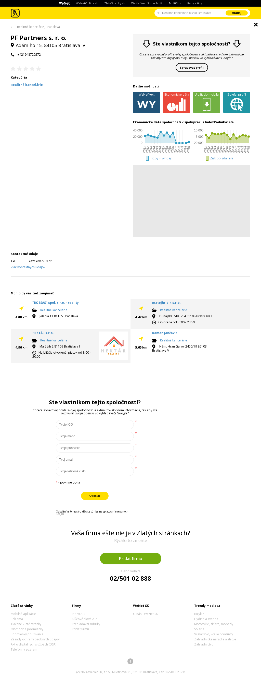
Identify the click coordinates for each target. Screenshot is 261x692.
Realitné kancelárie (53, 310)
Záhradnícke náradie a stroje (215, 639)
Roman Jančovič (164, 333)
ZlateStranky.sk (114, 3)
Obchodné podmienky (27, 629)
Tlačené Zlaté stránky (26, 624)
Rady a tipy (194, 3)
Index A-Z (79, 614)
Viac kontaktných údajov (28, 267)
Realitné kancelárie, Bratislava (38, 27)
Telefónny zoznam (24, 649)
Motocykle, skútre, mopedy (213, 624)
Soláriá (199, 629)
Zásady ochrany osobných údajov (35, 639)
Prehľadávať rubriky (86, 624)
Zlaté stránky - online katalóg (15, 13)
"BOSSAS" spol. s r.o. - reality (55, 302)
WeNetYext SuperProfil (147, 3)
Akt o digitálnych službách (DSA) (33, 644)
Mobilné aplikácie (23, 614)
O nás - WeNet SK (145, 614)
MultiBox (175, 3)
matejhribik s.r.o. (166, 302)
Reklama (17, 619)
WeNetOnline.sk (87, 3)
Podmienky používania (27, 634)
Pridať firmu (130, 558)
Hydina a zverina (206, 619)
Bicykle (199, 614)
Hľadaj (236, 13)
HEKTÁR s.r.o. (43, 333)
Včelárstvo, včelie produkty (213, 634)
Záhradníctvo (204, 644)
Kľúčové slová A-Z (84, 619)
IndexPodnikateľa (219, 122)
